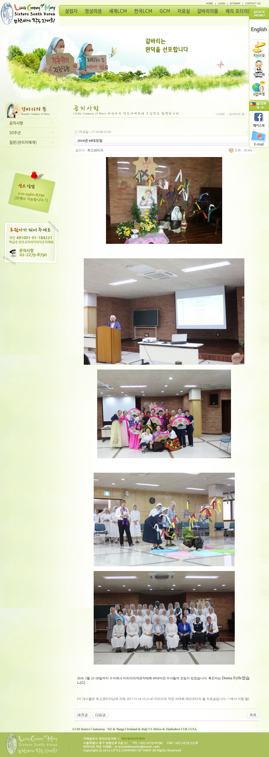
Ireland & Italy (137, 729)
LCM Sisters (81, 729)
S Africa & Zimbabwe (165, 729)
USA (193, 729)
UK (185, 729)
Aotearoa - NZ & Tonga (108, 729)
